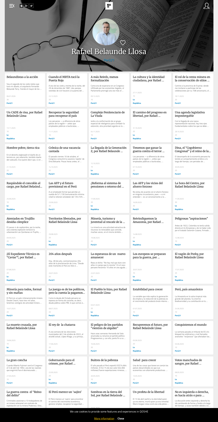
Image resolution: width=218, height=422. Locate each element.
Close (121, 418)
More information (104, 418)
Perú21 (109, 60)
